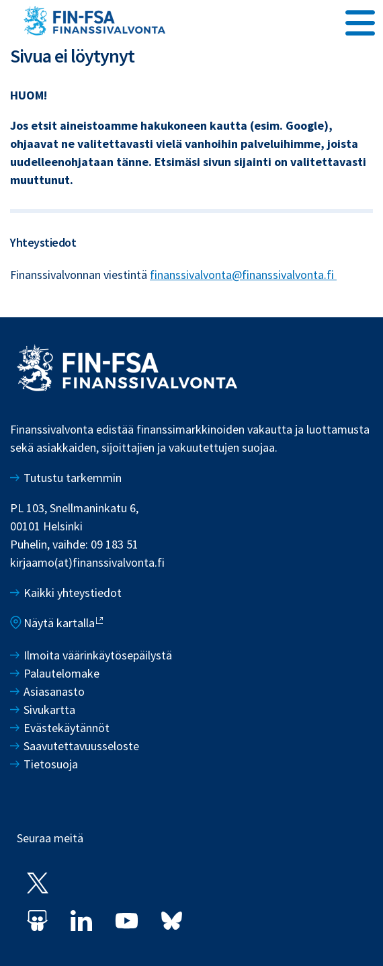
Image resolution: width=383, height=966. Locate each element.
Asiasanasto (54, 691)
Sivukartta (49, 709)
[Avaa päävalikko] (360, 21)
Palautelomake (61, 673)
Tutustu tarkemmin (73, 477)
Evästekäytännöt (67, 727)
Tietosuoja (51, 764)
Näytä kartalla (59, 623)
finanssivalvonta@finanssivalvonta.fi (243, 274)
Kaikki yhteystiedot (73, 592)
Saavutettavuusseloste (81, 746)
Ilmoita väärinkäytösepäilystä (98, 655)
